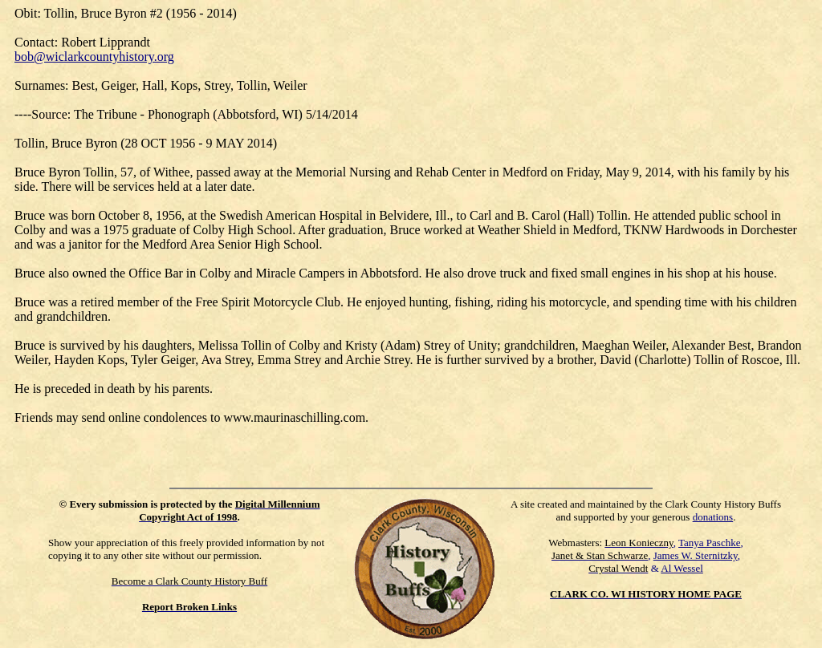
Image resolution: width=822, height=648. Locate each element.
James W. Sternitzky (695, 555)
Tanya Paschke (709, 543)
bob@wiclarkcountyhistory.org (94, 56)
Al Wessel (682, 568)
